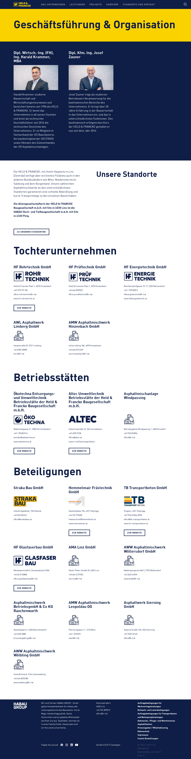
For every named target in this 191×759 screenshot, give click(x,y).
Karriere (112, 4)
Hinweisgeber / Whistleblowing (153, 727)
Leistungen (77, 4)
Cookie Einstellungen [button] (148, 738)
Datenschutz (143, 731)
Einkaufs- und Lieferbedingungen (154, 709)
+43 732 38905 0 (103, 709)
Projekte (96, 4)
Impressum (143, 734)
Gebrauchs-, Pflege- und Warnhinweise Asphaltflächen (156, 722)
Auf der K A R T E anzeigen (108, 744)
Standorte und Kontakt (139, 4)
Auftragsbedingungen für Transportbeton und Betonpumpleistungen (157, 715)
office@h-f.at (102, 713)
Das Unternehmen (53, 4)
